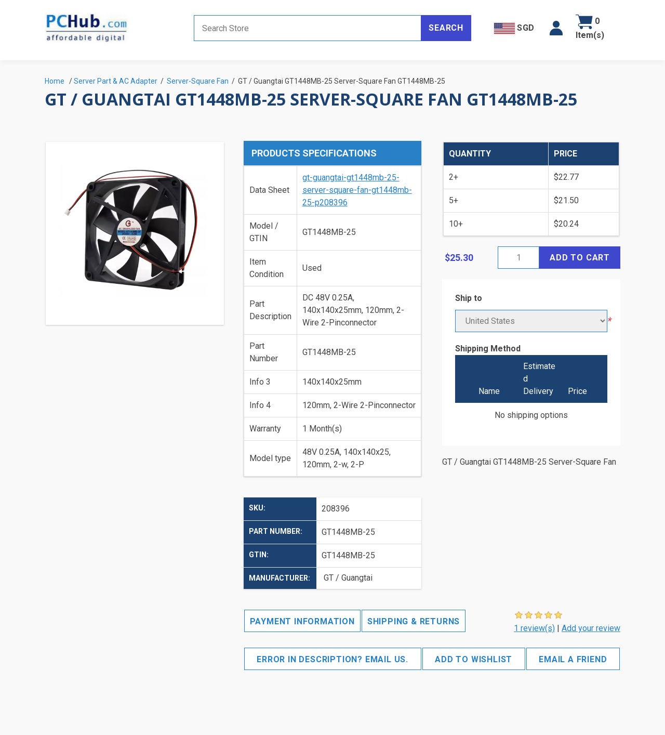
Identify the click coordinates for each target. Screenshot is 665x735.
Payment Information (302, 621)
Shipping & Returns (413, 621)
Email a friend (573, 659)
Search (446, 28)
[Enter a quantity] (518, 257)
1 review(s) (534, 628)
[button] (556, 28)
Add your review (591, 628)
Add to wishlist (473, 659)
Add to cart (580, 257)
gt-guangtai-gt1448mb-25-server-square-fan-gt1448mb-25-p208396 (357, 190)
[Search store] (307, 28)
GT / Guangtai (348, 578)
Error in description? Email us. (332, 659)
